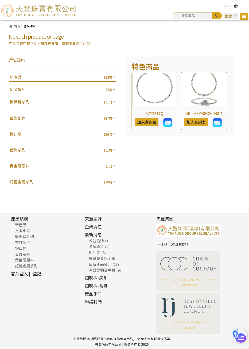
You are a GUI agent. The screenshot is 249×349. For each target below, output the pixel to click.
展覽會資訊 (98, 258)
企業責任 (93, 227)
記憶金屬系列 (22, 182)
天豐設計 (93, 219)
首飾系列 (18, 150)
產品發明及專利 (102, 270)
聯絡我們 (93, 302)
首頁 (17, 26)
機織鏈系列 (20, 102)
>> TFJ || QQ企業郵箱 (172, 244)
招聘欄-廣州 (96, 278)
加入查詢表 (146, 122)
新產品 (16, 77)
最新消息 (93, 234)
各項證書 (96, 246)
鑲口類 (16, 134)
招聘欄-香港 (96, 286)
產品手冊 (93, 294)
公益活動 (96, 240)
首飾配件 (18, 118)
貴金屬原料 (20, 166)
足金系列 (18, 89)
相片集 (94, 252)
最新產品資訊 (100, 264)
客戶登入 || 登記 (26, 273)
